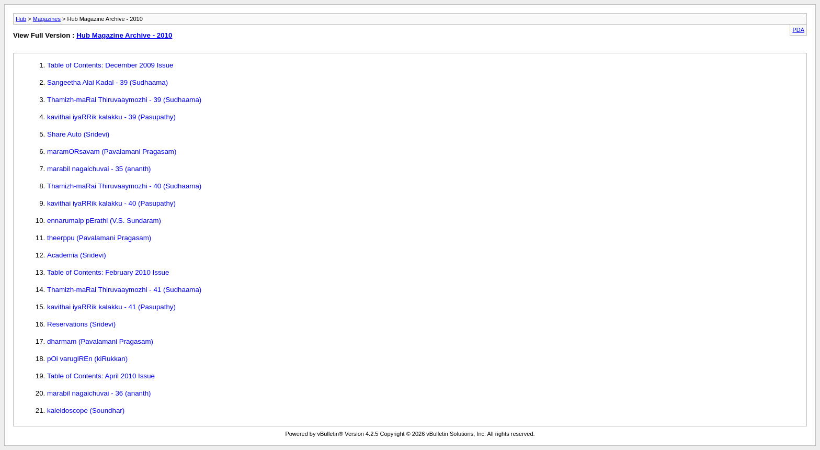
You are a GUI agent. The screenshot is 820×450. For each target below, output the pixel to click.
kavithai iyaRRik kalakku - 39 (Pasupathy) (111, 117)
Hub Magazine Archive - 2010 (124, 35)
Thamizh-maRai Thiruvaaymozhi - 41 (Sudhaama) (124, 290)
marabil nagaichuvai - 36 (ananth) (99, 393)
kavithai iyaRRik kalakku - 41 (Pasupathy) (111, 307)
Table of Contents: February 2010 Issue (108, 272)
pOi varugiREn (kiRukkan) (87, 359)
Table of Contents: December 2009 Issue (110, 65)
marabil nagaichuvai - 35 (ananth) (99, 169)
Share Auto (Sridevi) (78, 134)
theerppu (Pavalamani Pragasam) (99, 238)
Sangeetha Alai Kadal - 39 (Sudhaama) (107, 82)
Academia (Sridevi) (76, 255)
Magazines (47, 19)
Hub (21, 19)
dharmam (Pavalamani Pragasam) (100, 341)
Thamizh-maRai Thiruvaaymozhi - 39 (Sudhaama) (124, 100)
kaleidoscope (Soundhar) (85, 410)
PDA (798, 30)
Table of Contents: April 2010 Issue (101, 376)
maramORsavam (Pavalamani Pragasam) (111, 151)
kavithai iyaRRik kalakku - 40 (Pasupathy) (111, 203)
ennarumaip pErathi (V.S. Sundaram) (104, 220)
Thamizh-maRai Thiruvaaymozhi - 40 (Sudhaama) (124, 186)
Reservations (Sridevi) (81, 324)
